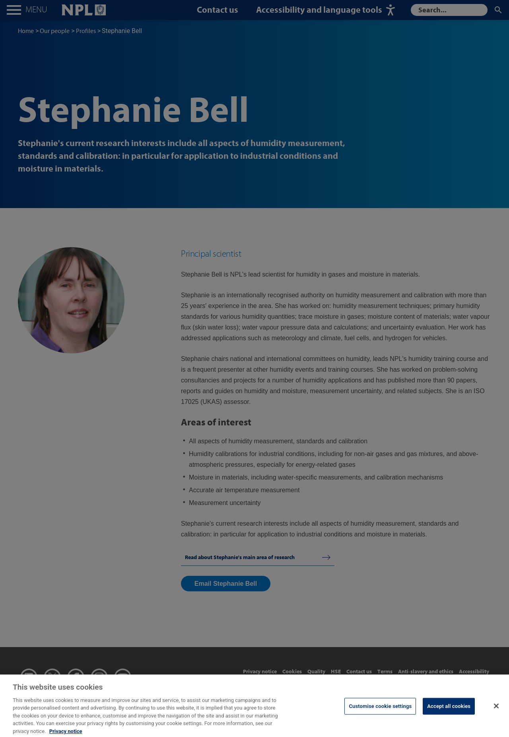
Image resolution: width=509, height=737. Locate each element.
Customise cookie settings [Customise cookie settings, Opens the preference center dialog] (380, 711)
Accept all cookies (448, 711)
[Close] (496, 711)
